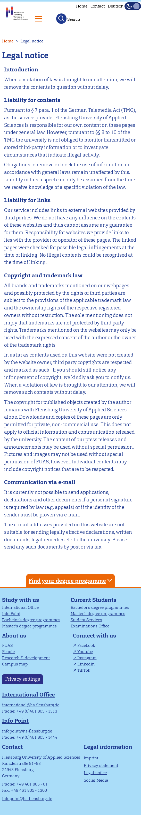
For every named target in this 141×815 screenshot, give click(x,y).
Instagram (87, 658)
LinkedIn (86, 664)
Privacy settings (22, 679)
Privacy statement (101, 765)
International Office (20, 607)
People (8, 651)
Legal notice (95, 772)
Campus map (15, 664)
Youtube (85, 651)
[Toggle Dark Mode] (133, 6)
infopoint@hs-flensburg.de (27, 731)
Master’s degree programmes (29, 626)
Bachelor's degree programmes (31, 620)
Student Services (86, 620)
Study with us (20, 600)
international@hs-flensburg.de (30, 705)
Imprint (91, 758)
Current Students (93, 600)
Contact (97, 6)
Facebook (86, 645)
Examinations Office (90, 626)
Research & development (26, 658)
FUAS (7, 645)
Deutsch (115, 6)
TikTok (83, 670)
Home (81, 6)
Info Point (11, 613)
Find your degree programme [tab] (71, 580)
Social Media (96, 780)
